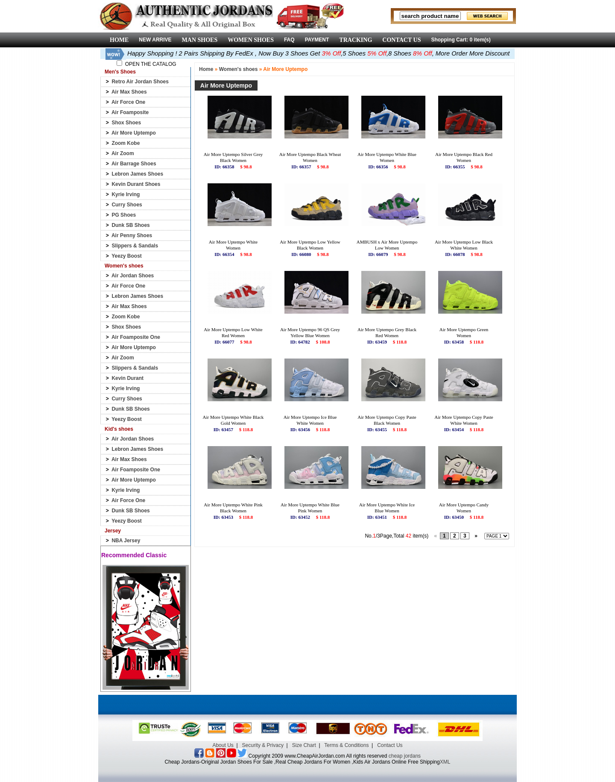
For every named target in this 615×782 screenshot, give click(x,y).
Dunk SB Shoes (130, 225)
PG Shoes (123, 215)
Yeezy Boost (126, 256)
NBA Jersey (125, 541)
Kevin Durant (127, 378)
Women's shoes (238, 69)
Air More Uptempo (133, 133)
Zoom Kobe (125, 143)
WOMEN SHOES (251, 40)
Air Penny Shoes (131, 235)
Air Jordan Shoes (132, 276)
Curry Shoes (126, 205)
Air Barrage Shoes (133, 164)
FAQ (289, 40)
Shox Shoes (126, 123)
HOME (119, 40)
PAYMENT (317, 40)
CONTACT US (401, 40)
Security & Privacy (263, 745)
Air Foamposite (130, 112)
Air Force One (128, 102)
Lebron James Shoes (137, 174)
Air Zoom (122, 153)
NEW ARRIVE (155, 40)
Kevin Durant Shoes (135, 184)
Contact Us (389, 745)
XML (445, 762)
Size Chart (304, 745)
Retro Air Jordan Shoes (140, 82)
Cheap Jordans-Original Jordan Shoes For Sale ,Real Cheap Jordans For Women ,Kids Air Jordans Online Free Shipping (302, 762)
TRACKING (355, 40)
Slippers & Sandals (134, 246)
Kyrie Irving (125, 194)
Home (206, 69)
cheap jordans (405, 756)
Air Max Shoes (129, 92)
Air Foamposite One (135, 337)
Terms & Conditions (346, 745)
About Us (222, 745)
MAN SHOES (200, 40)
